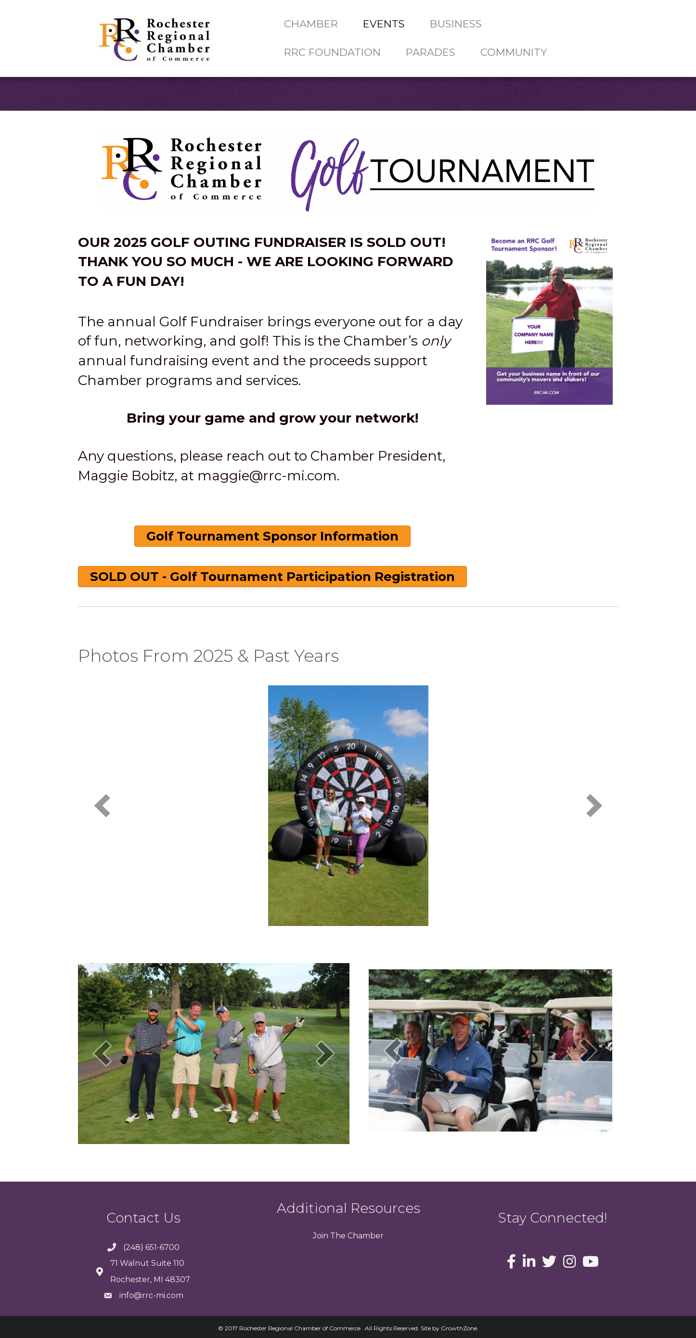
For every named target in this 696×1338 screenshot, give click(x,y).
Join (320, 1235)
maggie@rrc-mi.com (267, 475)
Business (456, 24)
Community (513, 52)
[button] (272, 536)
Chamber (311, 24)
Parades (430, 52)
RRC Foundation (332, 52)
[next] (594, 805)
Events (384, 24)
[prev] (102, 805)
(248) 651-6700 (151, 1247)
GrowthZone (459, 1328)
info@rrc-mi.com (151, 1295)
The (337, 1235)
